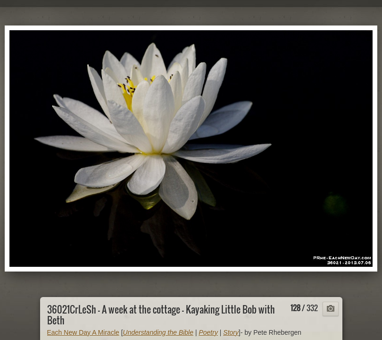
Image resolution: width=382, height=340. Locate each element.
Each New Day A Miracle (83, 332)
